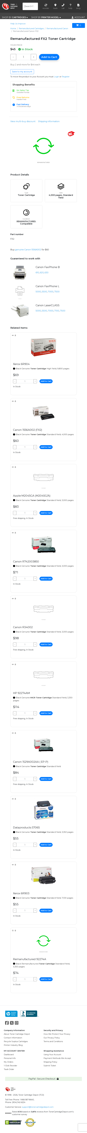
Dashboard (9, 1054)
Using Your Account (52, 1054)
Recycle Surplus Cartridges (16, 1041)
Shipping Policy (50, 1062)
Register (65, 77)
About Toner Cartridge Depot (17, 1034)
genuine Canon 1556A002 (28, 249)
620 (42, 272)
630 (46, 272)
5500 (44, 291)
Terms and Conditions (53, 1041)
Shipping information (49, 121)
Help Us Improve (18, 24)
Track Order (9, 1069)
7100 (56, 311)
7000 (50, 291)
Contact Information (13, 1038)
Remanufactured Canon (57, 28)
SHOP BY (15, 17)
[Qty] (23, 57)
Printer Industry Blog (13, 1045)
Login (56, 77)
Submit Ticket (50, 1065)
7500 (57, 291)
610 (37, 272)
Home (13, 28)
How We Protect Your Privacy (57, 1034)
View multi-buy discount (23, 121)
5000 (38, 291)
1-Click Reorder (10, 1065)
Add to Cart (49, 57)
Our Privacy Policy (52, 1038)
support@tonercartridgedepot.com (38, 1107)
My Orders (8, 1062)
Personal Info (10, 1058)
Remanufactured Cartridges (31, 28)
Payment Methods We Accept (57, 1058)
